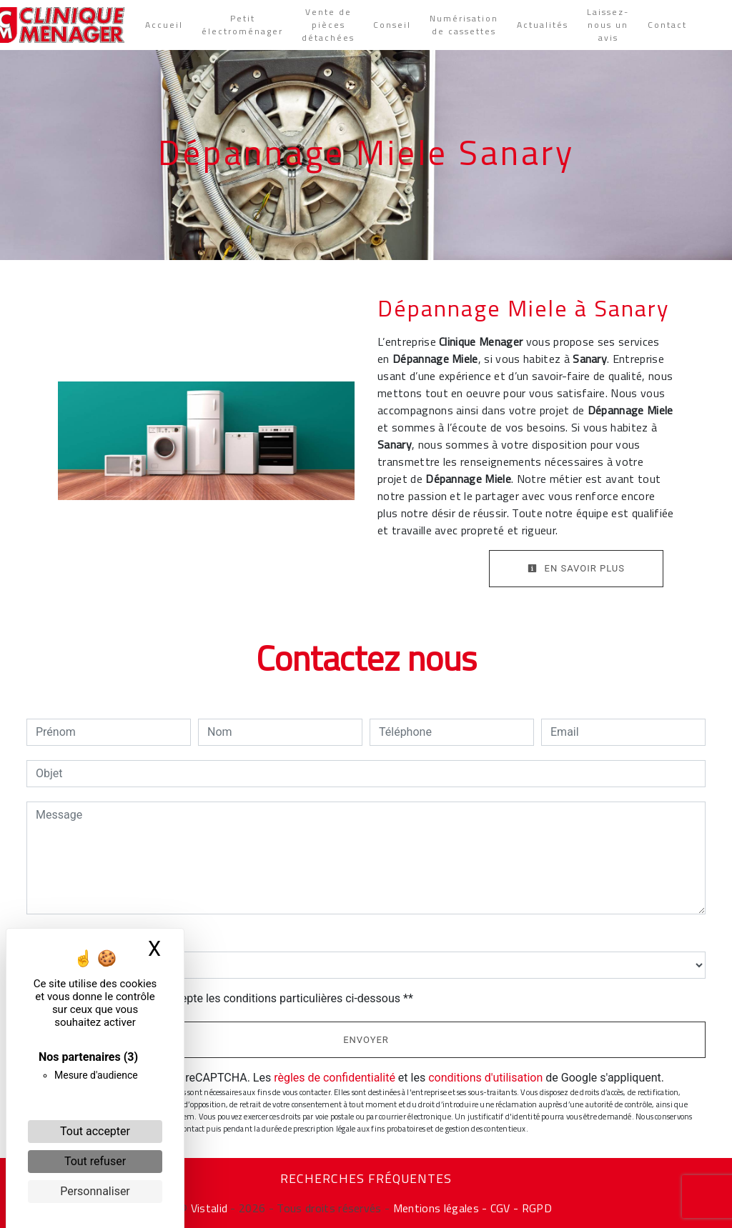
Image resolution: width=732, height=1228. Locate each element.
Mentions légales (434, 1208)
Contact (667, 25)
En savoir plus (576, 568)
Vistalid (209, 1208)
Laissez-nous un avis (608, 25)
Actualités (542, 25)
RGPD (537, 1208)
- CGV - (500, 1208)
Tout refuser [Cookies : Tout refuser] (95, 1161)
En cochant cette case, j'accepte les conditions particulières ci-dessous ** (227, 998)
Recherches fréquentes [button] (366, 1178)
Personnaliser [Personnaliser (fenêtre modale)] (95, 1191)
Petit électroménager (242, 25)
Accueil (164, 25)
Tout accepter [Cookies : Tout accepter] (95, 1131)
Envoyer (366, 1039)
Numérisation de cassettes (464, 25)
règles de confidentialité (334, 1077)
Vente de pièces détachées (328, 25)
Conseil (392, 25)
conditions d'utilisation (485, 1077)
